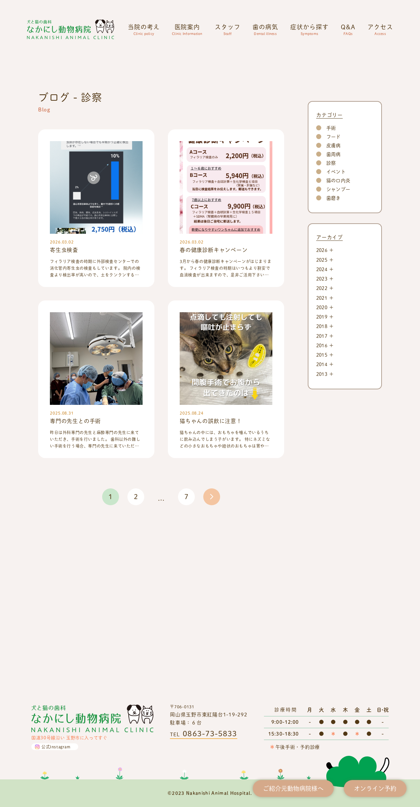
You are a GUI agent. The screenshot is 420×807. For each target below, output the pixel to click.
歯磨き (333, 363)
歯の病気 (265, 29)
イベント (336, 337)
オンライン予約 (375, 788)
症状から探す (309, 29)
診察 (331, 328)
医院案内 (187, 29)
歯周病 (333, 320)
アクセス (380, 29)
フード (333, 302)
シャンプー (338, 355)
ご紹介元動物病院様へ (293, 788)
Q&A (348, 29)
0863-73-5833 (210, 733)
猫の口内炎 (338, 346)
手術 (331, 293)
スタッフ (227, 29)
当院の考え (144, 29)
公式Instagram (55, 746)
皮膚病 (333, 311)
